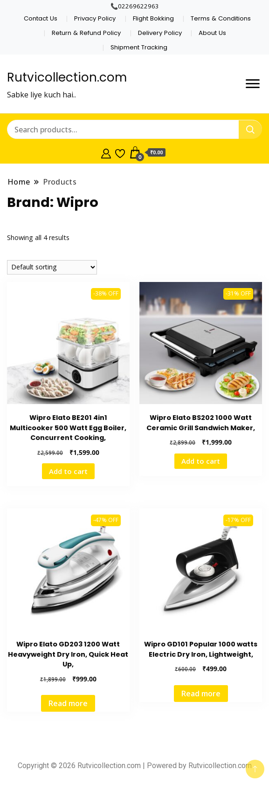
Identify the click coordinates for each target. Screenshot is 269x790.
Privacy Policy (95, 18)
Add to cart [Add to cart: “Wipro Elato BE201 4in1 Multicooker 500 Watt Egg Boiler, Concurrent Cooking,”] (68, 471)
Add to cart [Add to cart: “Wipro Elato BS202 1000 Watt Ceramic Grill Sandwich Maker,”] (200, 461)
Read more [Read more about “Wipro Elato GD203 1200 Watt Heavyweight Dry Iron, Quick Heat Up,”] (68, 703)
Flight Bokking (153, 18)
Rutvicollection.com (67, 77)
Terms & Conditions (221, 18)
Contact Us (40, 18)
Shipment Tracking (138, 47)
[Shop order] (52, 267)
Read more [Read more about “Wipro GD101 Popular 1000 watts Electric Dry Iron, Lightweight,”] (201, 693)
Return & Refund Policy (86, 32)
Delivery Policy (160, 32)
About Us (212, 32)
